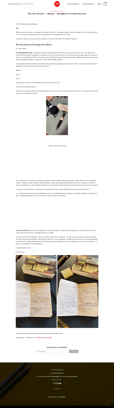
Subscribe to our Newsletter (57, 347)
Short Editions (59, 11)
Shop (99, 4)
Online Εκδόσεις (89, 4)
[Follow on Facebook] (53, 383)
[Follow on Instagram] (56, 383)
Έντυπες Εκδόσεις (73, 4)
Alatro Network (56, 376)
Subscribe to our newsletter (57, 397)
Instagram (40, 337)
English (52, 11)
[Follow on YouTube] (60, 383)
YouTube (49, 337)
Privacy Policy (57, 388)
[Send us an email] (58, 383)
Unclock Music (73, 376)
